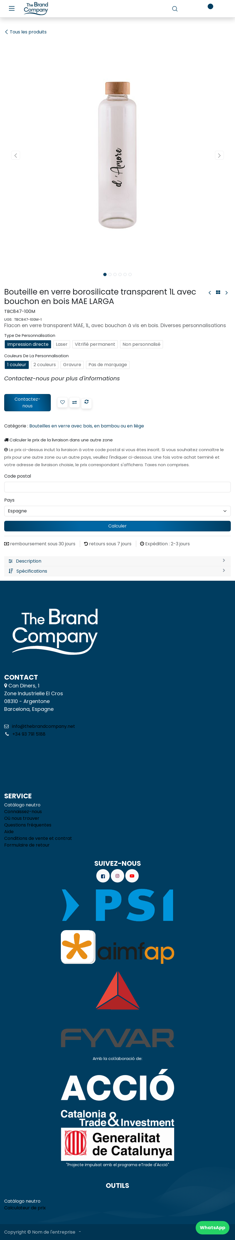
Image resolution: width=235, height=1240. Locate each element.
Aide (9, 831)
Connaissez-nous (23, 811)
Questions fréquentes (27, 825)
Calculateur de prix (25, 1208)
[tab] (117, 561)
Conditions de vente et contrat (38, 838)
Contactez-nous (27, 402)
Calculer (117, 526)
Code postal (17, 476)
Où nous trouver (21, 818)
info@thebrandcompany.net (43, 726)
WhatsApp (212, 1227)
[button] (15, 155)
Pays (9, 500)
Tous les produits (25, 32)
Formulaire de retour (27, 845)
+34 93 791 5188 (28, 734)
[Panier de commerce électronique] (191, 8)
